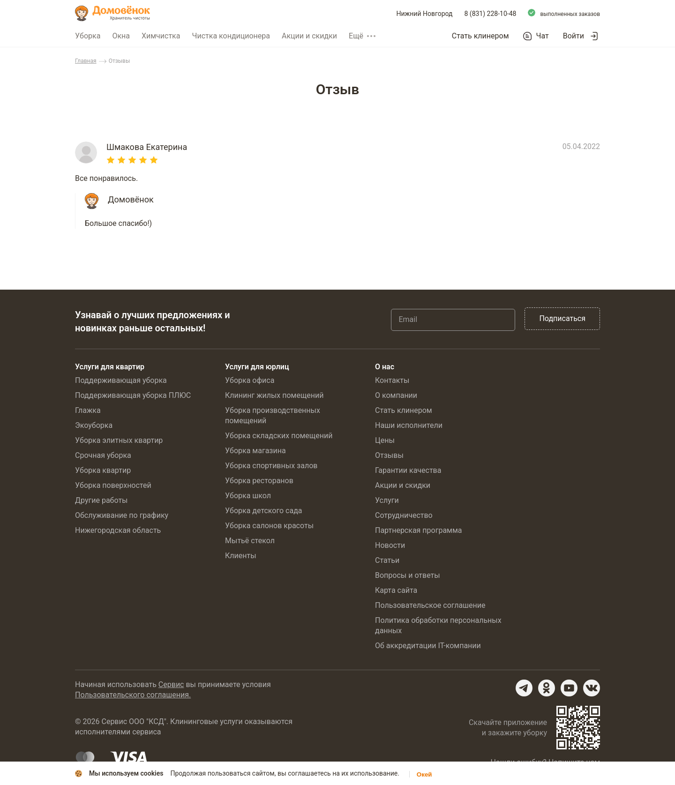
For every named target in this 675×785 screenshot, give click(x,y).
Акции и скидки (309, 35)
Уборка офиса (249, 380)
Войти (573, 35)
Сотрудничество (404, 515)
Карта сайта (396, 590)
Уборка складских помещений (278, 435)
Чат (542, 36)
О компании (396, 395)
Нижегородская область (118, 530)
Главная (86, 61)
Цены (385, 440)
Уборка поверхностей (113, 485)
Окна (121, 35)
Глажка (88, 410)
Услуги (387, 500)
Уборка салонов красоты (269, 525)
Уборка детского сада (263, 510)
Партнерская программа (418, 530)
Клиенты (240, 555)
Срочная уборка (103, 455)
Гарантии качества (408, 470)
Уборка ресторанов (259, 480)
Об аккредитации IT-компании (428, 645)
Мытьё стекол (250, 540)
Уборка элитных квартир (119, 440)
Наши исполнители (408, 425)
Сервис (171, 684)
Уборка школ (248, 495)
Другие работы (101, 500)
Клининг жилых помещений (274, 395)
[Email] (453, 319)
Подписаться (562, 318)
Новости (390, 545)
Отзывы (389, 455)
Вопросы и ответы (407, 575)
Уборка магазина (255, 450)
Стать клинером (480, 35)
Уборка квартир (103, 470)
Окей (424, 774)
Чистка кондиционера (231, 35)
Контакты (392, 380)
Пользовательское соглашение (430, 605)
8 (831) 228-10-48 (491, 13)
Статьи (387, 560)
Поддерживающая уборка (121, 380)
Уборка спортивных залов (271, 465)
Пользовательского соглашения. (133, 694)
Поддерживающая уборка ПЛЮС (133, 395)
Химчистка (161, 35)
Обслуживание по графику (121, 515)
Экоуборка (93, 425)
